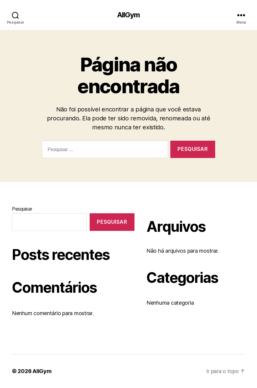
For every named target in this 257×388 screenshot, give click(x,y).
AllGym (128, 15)
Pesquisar (22, 209)
